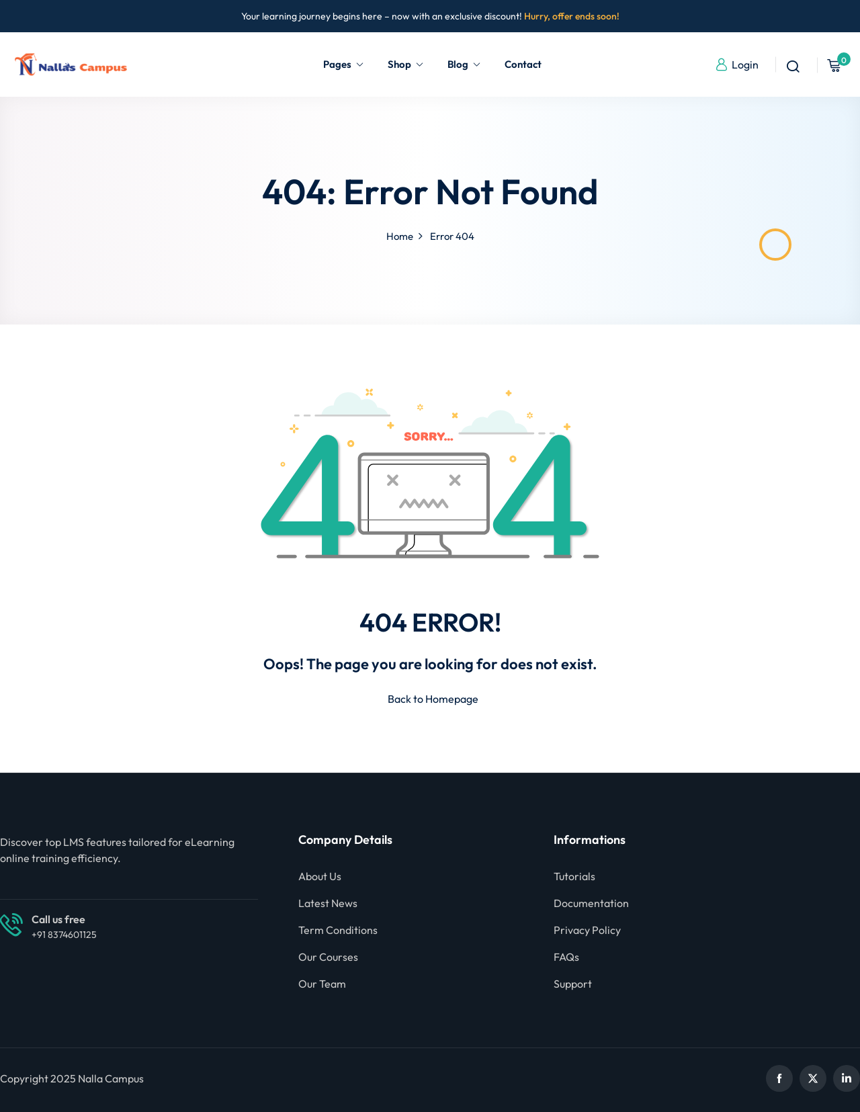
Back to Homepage (430, 698)
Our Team (322, 983)
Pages (343, 64)
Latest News (327, 903)
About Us (319, 876)
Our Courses (328, 957)
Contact (523, 64)
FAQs (566, 957)
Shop (406, 64)
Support (573, 983)
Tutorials (574, 876)
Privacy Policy (587, 930)
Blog (464, 64)
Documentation (591, 903)
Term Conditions (338, 930)
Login (737, 64)
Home (399, 236)
